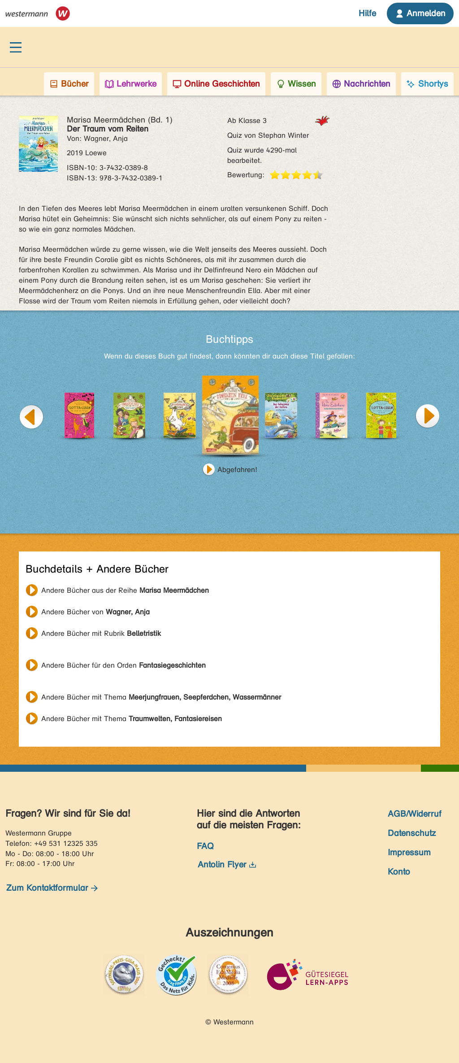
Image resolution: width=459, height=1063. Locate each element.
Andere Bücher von (95, 612)
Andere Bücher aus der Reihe (125, 590)
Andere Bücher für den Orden (123, 665)
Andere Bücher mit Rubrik (101, 633)
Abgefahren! (237, 469)
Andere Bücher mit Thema (161, 697)
